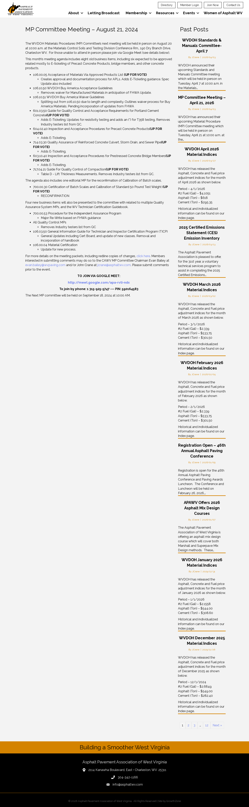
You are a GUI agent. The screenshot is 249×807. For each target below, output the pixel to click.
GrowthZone (173, 801)
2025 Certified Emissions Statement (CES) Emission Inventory (202, 233)
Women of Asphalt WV (222, 13)
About (73, 13)
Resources (165, 13)
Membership (136, 13)
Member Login (189, 5)
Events (189, 13)
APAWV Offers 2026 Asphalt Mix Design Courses (202, 508)
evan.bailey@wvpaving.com (45, 265)
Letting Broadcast (103, 13)
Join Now (213, 5)
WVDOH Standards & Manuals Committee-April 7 (202, 45)
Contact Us (233, 5)
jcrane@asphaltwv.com (114, 265)
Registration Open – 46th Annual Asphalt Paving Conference (202, 451)
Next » (217, 725)
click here (143, 256)
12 (206, 725)
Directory (167, 5)
